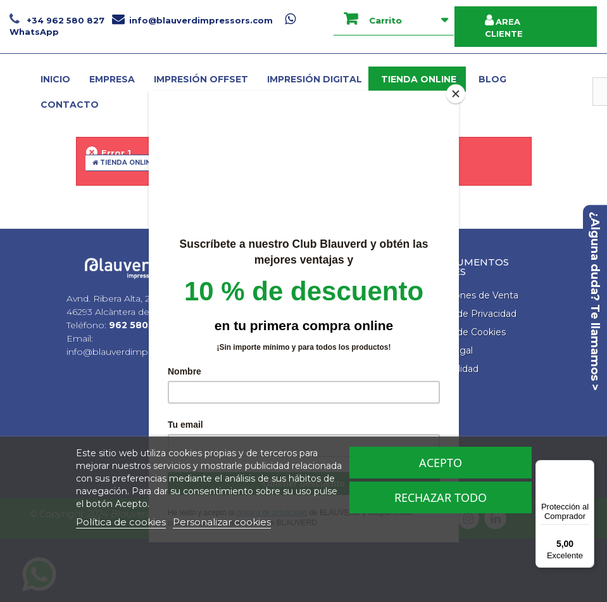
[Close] (455, 93)
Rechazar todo (440, 497)
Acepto (440, 462)
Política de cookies (121, 522)
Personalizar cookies (222, 522)
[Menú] (586, 467)
